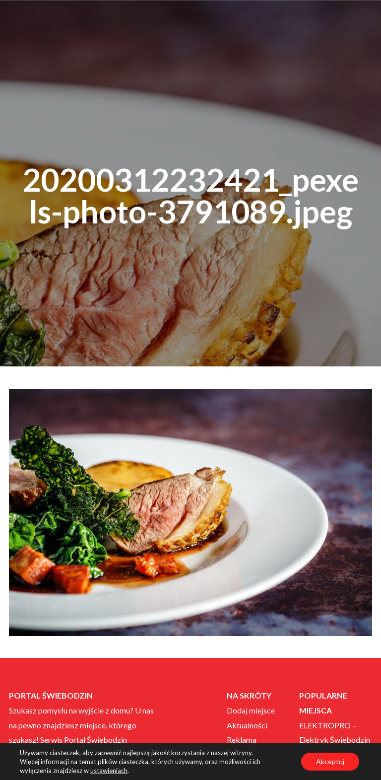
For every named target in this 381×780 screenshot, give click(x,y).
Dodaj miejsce (251, 710)
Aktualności (247, 725)
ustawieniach (108, 771)
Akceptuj (330, 761)
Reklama (241, 739)
